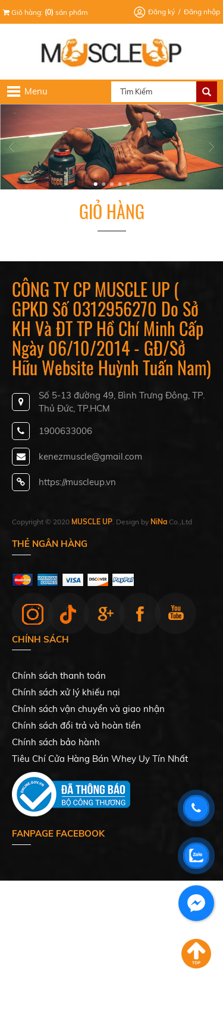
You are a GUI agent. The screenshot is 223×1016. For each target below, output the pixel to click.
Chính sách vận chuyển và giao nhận (88, 708)
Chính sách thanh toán (59, 675)
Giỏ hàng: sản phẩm (45, 12)
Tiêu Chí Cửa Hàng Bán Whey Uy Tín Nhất (100, 758)
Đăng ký (161, 11)
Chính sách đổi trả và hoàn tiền (76, 725)
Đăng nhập (202, 11)
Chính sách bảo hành (56, 742)
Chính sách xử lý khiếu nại (66, 692)
